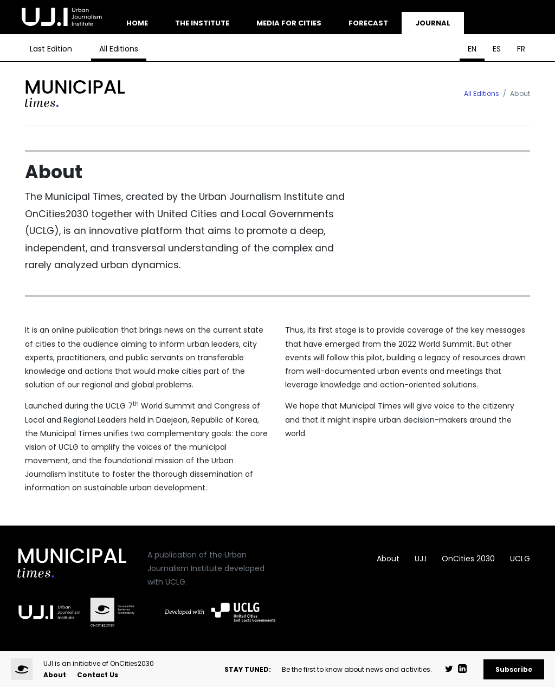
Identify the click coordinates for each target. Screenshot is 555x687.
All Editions (118, 48)
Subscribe (513, 669)
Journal (432, 23)
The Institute (202, 23)
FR (521, 48)
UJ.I (421, 558)
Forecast (368, 23)
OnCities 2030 (468, 558)
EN (472, 48)
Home (137, 23)
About (388, 558)
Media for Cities (288, 23)
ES (497, 48)
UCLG (520, 558)
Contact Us (97, 674)
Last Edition (51, 48)
